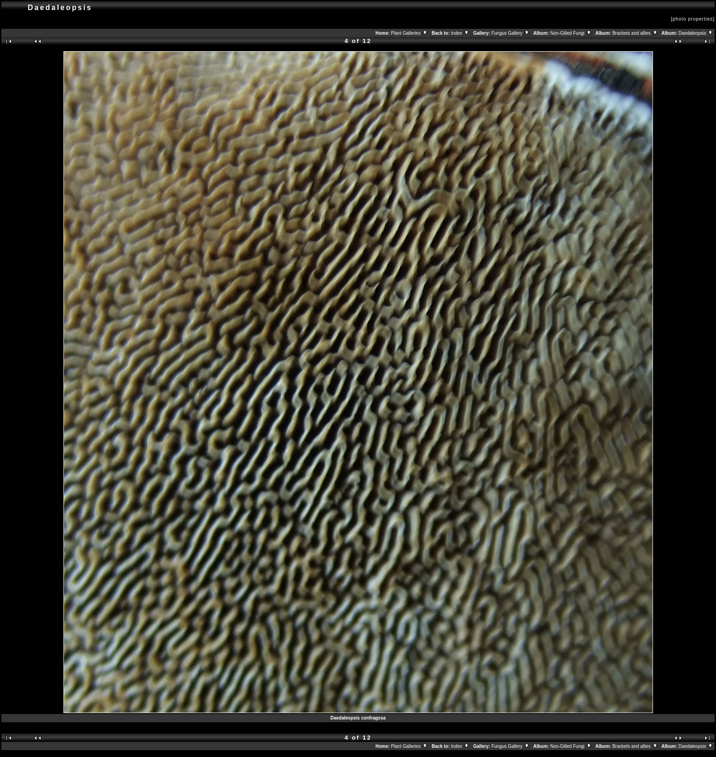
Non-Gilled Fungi (571, 33)
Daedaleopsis (696, 33)
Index (460, 33)
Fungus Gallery (510, 33)
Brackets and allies (635, 33)
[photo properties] (693, 18)
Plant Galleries (409, 33)
